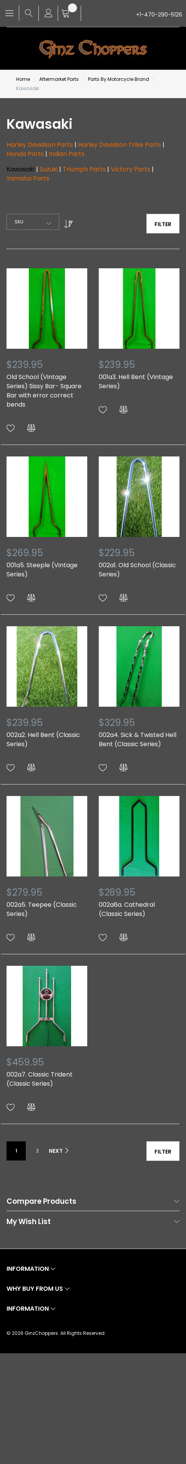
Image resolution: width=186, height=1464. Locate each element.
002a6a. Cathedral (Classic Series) (127, 909)
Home (23, 79)
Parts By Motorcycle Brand (118, 79)
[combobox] (33, 222)
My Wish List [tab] (29, 1222)
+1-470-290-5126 (159, 14)
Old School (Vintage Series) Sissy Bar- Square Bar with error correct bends (44, 391)
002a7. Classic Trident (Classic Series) (40, 1079)
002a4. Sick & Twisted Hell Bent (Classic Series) (137, 739)
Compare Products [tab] (41, 1201)
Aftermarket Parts (59, 79)
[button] (11, 428)
